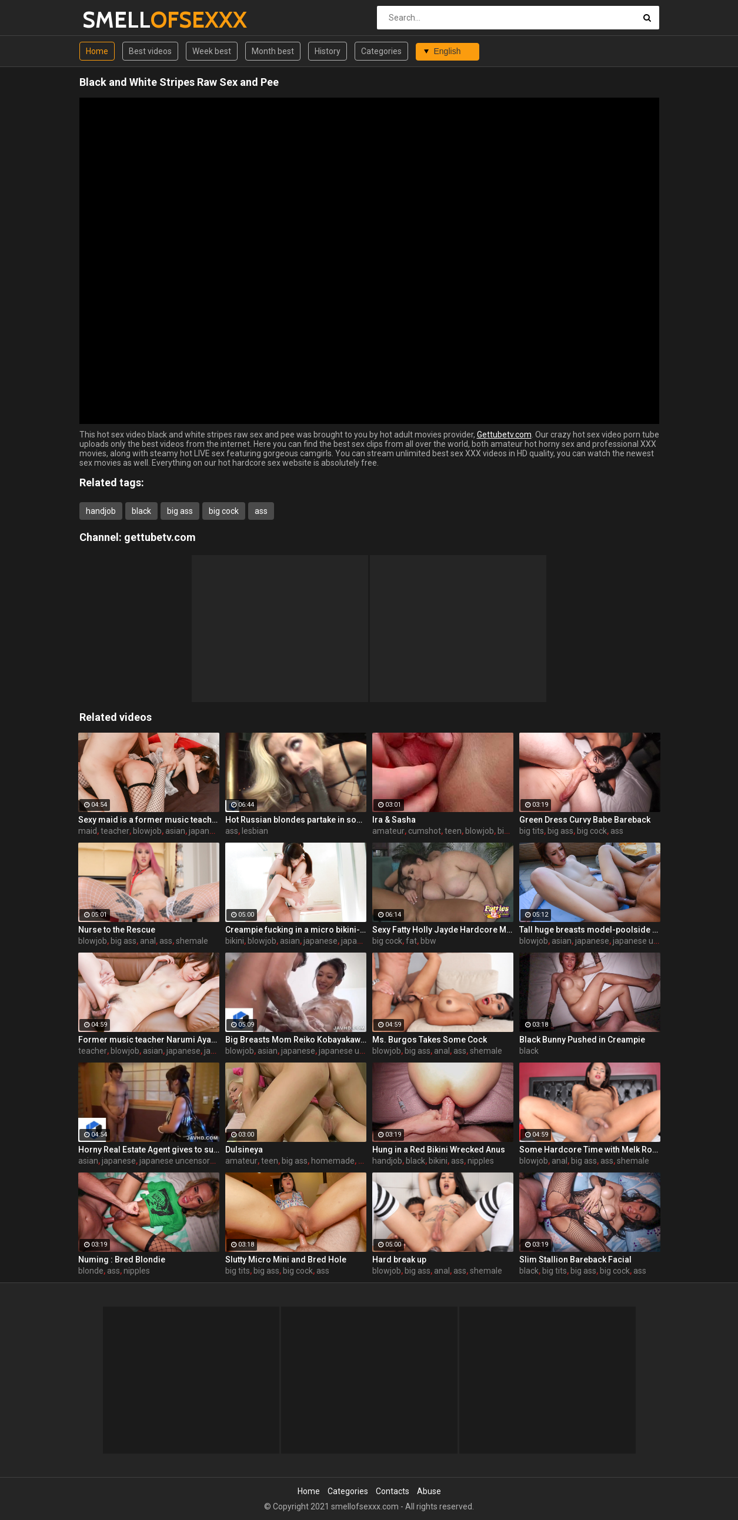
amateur (388, 831)
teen (453, 831)
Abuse (429, 1491)
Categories (381, 51)
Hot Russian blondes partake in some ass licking (295, 819)
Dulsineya (244, 1149)
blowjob (147, 831)
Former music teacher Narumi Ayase (148, 1039)
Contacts (392, 1491)
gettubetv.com (160, 537)
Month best (273, 51)
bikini (234, 941)
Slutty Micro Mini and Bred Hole (285, 1259)
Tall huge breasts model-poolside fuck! (589, 929)
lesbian (255, 831)
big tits (531, 831)
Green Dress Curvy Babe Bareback (584, 819)
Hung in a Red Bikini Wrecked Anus (438, 1149)
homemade (333, 1160)
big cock (224, 511)
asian (175, 831)
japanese (206, 831)
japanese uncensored (653, 941)
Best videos (150, 51)
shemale (192, 941)
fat (411, 941)
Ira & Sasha (394, 819)
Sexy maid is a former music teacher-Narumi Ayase (148, 819)
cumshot (424, 831)
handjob (101, 511)
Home (97, 51)
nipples (480, 1160)
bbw (428, 941)
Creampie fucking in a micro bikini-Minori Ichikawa (295, 929)
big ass (180, 511)
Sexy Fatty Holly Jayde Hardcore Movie (442, 929)
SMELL (113, 20)
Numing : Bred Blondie (121, 1259)
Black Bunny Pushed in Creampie (582, 1039)
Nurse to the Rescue (116, 929)
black (141, 511)
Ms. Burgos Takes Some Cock (429, 1039)
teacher (115, 831)
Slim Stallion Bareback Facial (575, 1259)
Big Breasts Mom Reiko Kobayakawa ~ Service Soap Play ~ (295, 1039)
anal (148, 941)
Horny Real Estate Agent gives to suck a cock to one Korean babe (148, 1149)
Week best (211, 51)
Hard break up (399, 1259)
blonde (90, 1270)
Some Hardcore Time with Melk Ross (589, 1149)
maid (87, 831)
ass (261, 511)
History (327, 51)
